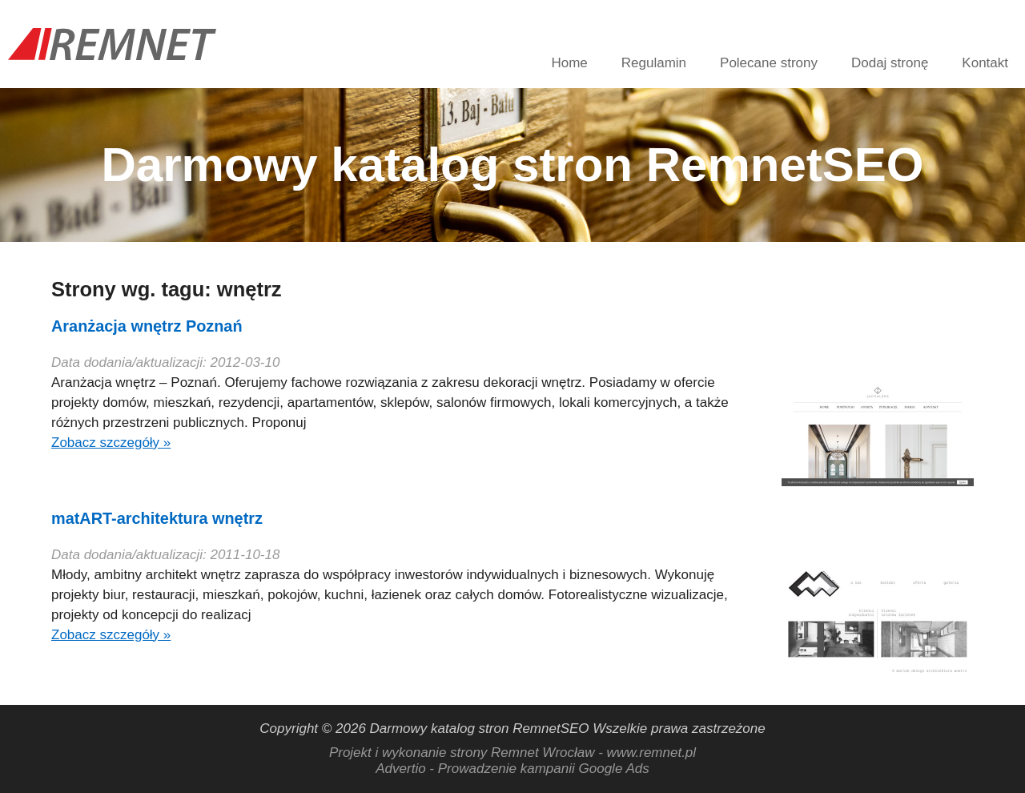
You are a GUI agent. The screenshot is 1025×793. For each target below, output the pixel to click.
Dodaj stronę (889, 62)
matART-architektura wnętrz (157, 518)
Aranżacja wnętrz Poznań (147, 326)
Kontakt (985, 62)
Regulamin (653, 62)
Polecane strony (769, 62)
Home (569, 62)
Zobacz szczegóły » (111, 442)
